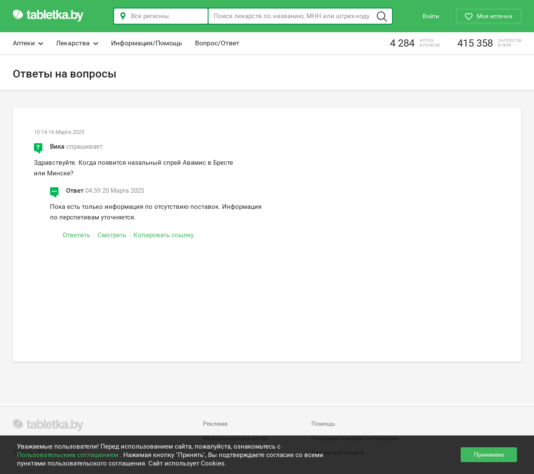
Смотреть (111, 235)
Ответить (76, 235)
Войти (431, 16)
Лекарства (77, 43)
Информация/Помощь (146, 43)
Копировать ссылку (164, 235)
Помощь (323, 423)
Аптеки (28, 43)
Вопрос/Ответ (217, 43)
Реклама (215, 423)
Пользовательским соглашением (68, 455)
